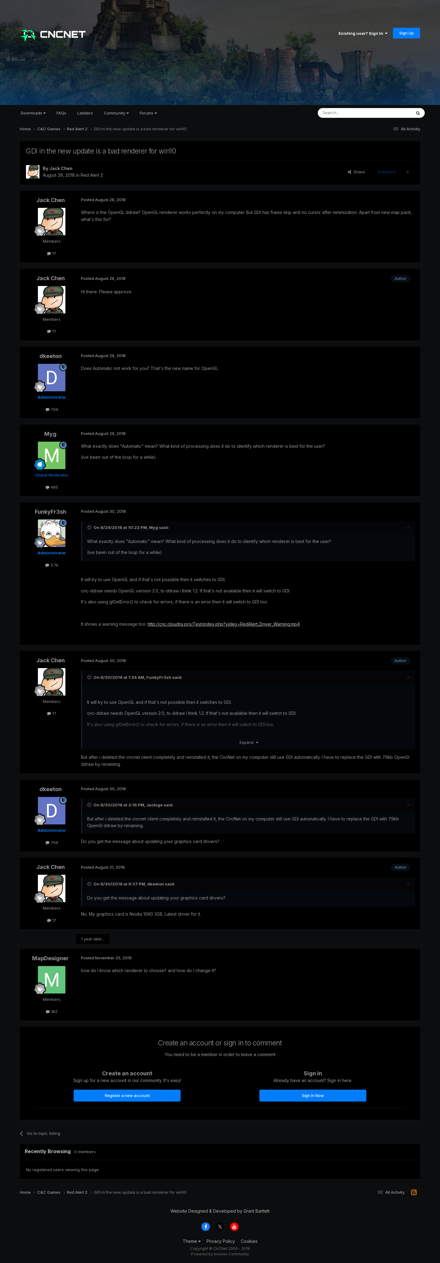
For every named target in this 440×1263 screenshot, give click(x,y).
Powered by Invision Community (220, 1254)
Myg (50, 434)
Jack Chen (60, 168)
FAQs (61, 112)
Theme (192, 1241)
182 (51, 1011)
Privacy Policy (221, 1241)
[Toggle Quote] (90, 527)
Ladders (85, 112)
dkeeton (50, 356)
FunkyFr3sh (50, 511)
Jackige (154, 804)
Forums (148, 112)
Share (356, 171)
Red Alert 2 (92, 175)
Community (116, 112)
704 (52, 409)
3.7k (51, 565)
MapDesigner (50, 958)
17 (51, 253)
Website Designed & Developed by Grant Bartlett (220, 1211)
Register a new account (127, 1095)
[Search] (349, 113)
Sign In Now (313, 1095)
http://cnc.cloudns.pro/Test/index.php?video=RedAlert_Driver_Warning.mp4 (224, 624)
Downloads (33, 112)
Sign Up (406, 33)
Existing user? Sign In (363, 33)
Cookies (249, 1241)
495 (52, 487)
